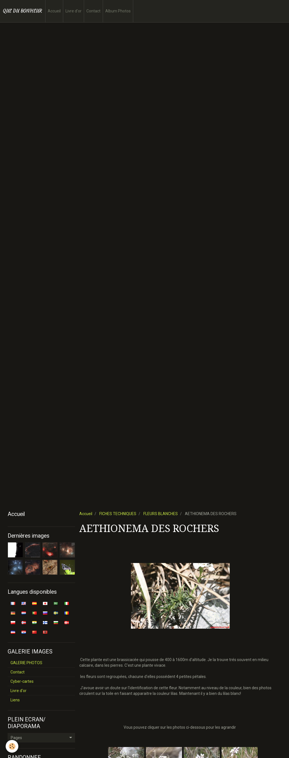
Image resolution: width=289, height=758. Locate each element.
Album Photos (118, 11)
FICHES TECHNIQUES (117, 513)
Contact (93, 11)
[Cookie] (12, 746)
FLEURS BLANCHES (160, 513)
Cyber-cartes (22, 681)
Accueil (54, 11)
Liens (15, 700)
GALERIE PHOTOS (26, 663)
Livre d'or (73, 11)
